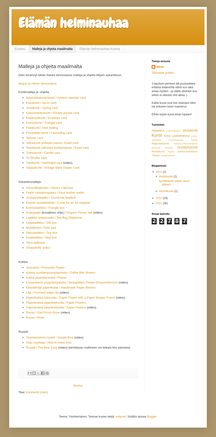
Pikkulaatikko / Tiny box (41, 232)
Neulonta (156, 147)
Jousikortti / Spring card (42, 108)
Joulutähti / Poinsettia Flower (45, 267)
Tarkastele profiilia (163, 72)
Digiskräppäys (173, 130)
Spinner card (34, 138)
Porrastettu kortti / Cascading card (49, 133)
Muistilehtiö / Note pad (41, 227)
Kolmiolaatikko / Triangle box (45, 207)
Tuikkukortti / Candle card (43, 152)
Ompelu (169, 147)
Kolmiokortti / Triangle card (44, 122)
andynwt (121, 416)
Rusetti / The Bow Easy (41, 347)
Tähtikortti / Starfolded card (44, 163)
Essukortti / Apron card (41, 102)
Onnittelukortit (187, 147)
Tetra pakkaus (35, 242)
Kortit (157, 135)
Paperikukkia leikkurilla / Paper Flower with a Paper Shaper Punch (70, 297)
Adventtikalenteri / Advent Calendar (49, 188)
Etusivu (20, 49)
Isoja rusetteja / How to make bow (48, 342)
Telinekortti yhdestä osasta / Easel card (52, 143)
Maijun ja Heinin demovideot (37, 83)
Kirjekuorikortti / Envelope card (46, 118)
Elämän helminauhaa (73, 23)
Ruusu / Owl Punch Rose (43, 312)
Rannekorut (158, 151)
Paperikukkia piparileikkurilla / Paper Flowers (56, 302)
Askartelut (158, 130)
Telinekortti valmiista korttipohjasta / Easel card (57, 147)
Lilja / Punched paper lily (42, 292)
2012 (159, 198)
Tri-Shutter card (36, 157)
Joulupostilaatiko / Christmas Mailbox (51, 197)
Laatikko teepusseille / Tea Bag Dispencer (54, 217)
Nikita (160, 67)
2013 (159, 171)
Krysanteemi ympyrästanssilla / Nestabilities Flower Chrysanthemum (72, 282)
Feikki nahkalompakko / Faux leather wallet (55, 192)
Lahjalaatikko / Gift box (41, 222)
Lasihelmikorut (181, 135)
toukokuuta (166, 176)
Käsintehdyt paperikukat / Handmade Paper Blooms (61, 287)
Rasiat (171, 151)
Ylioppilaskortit (168, 155)
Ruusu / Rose (35, 317)
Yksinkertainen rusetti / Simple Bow (50, 337)
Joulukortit (190, 130)
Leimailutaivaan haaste (183, 140)
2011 (159, 203)
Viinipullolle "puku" (38, 247)
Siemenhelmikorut (188, 151)
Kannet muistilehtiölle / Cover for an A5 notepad (58, 202)
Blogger (151, 416)
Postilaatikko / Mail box (41, 237)
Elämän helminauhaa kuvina (100, 49)
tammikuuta (166, 191)
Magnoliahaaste (160, 143)
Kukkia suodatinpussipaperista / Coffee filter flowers (60, 272)
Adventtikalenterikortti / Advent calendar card (56, 97)
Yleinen (156, 155)
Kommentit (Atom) (37, 392)
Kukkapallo (33, 212)
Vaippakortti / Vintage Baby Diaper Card (53, 167)
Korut (167, 135)
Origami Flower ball (79, 212)
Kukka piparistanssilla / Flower (46, 277)
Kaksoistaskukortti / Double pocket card (52, 113)
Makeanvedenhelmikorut (185, 143)
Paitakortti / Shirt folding (42, 127)
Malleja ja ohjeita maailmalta (52, 49)
